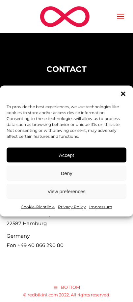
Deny (66, 173)
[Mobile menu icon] (120, 16)
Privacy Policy (72, 206)
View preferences (66, 191)
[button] (123, 94)
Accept (66, 155)
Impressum (100, 206)
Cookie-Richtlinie (38, 206)
